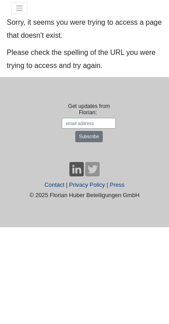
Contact (54, 184)
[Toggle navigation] (19, 8)
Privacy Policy (87, 184)
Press (117, 184)
